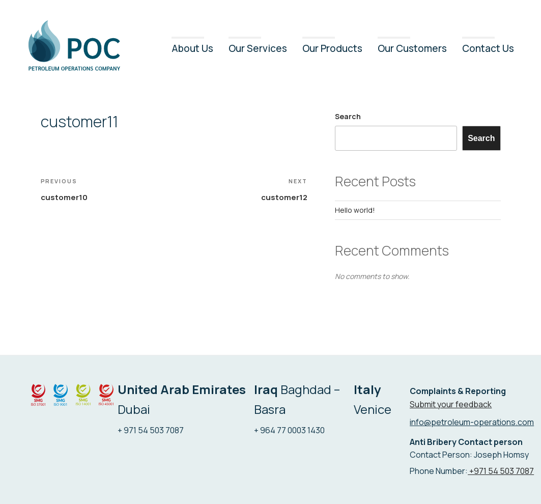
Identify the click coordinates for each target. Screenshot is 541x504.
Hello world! (355, 210)
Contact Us (488, 48)
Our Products (332, 48)
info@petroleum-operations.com (472, 422)
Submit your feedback (451, 404)
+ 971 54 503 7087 (151, 430)
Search (348, 116)
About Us (192, 48)
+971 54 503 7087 (501, 471)
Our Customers (412, 48)
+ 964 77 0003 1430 (289, 430)
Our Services (258, 48)
